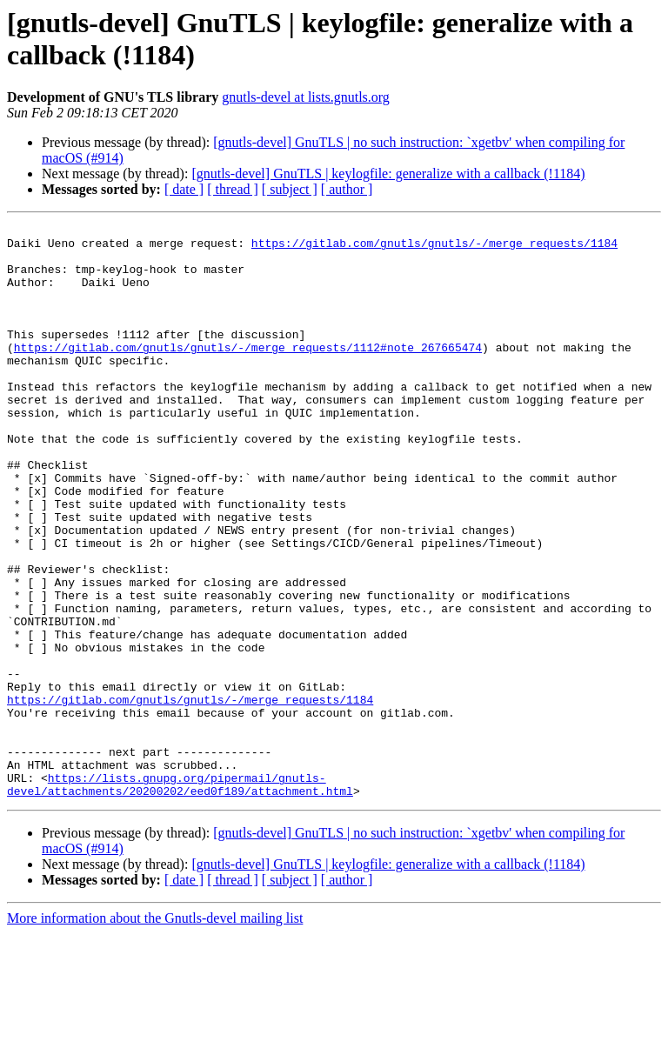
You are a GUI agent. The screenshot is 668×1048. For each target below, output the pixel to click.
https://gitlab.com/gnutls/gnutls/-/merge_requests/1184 (434, 248)
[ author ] (347, 189)
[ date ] (184, 189)
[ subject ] (289, 189)
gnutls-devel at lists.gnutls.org (306, 97)
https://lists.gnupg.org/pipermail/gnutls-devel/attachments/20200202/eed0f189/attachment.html (180, 897)
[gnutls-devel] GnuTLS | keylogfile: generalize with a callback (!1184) (387, 173)
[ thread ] (232, 189)
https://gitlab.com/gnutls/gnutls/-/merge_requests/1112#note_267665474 (248, 373)
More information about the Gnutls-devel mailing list (155, 1032)
